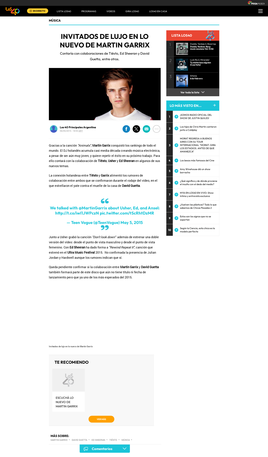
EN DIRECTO (39, 11)
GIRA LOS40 (132, 11)
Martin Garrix (59, 439)
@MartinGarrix (93, 207)
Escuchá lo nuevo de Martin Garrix (67, 402)
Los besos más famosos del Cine (197, 160)
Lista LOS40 (64, 11)
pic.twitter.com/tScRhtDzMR (127, 213)
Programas (88, 11)
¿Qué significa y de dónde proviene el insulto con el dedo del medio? (198, 182)
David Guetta (79, 439)
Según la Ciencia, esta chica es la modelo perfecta (197, 230)
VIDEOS (110, 11)
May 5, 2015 (131, 222)
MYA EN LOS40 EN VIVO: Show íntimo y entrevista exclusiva (197, 194)
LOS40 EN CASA (158, 11)
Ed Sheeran (98, 439)
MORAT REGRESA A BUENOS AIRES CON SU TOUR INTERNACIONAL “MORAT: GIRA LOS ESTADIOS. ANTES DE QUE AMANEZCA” (198, 145)
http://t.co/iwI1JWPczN (77, 213)
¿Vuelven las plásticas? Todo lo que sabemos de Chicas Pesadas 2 (198, 206)
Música (55, 20)
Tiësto (113, 439)
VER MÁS (101, 419)
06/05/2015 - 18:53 (71, 130)
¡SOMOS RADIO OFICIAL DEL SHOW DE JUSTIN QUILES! (196, 116)
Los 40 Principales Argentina (78, 127)
